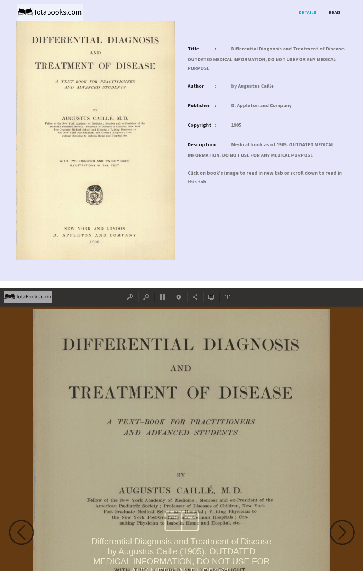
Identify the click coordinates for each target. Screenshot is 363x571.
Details (307, 12)
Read (334, 12)
